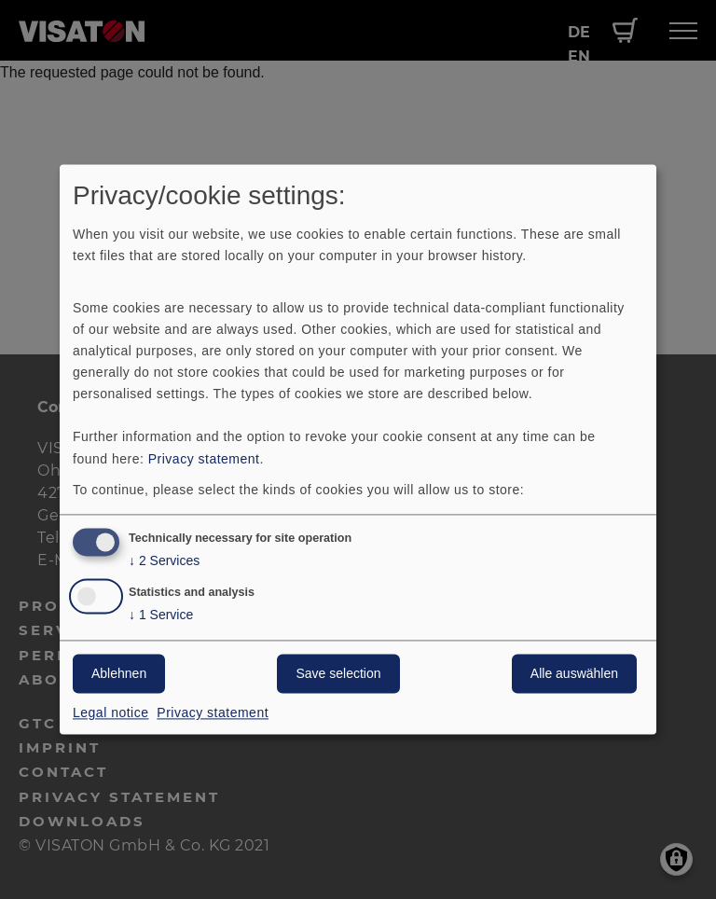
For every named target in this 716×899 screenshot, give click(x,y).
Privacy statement (204, 458)
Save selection (338, 674)
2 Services (164, 562)
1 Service (161, 616)
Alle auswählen (574, 674)
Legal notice (111, 713)
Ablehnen (118, 674)
